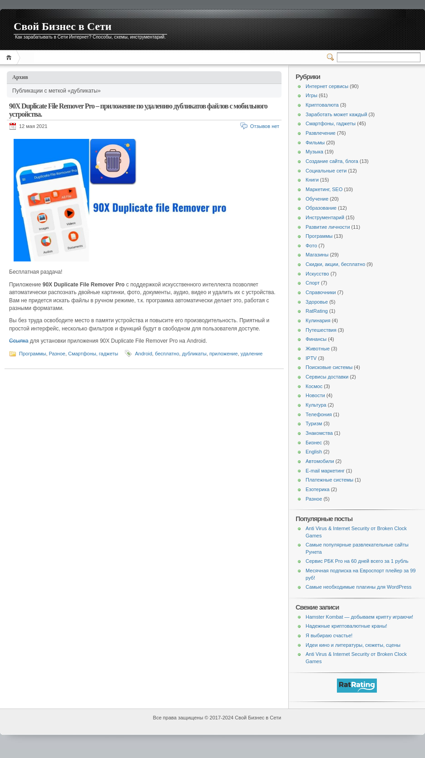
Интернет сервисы (327, 86)
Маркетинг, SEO (324, 189)
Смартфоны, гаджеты (93, 353)
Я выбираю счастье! (329, 635)
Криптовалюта (322, 105)
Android (143, 353)
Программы (32, 353)
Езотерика (318, 489)
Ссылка (18, 341)
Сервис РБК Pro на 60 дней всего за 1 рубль (357, 561)
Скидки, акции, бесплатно (335, 264)
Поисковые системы (329, 367)
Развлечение (321, 133)
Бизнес (314, 442)
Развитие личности (328, 227)
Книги (312, 179)
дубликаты (194, 353)
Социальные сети (326, 170)
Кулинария (318, 320)
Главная (10, 57)
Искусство (317, 273)
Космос (314, 386)
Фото (311, 245)
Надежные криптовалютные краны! (346, 626)
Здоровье (317, 302)
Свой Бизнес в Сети (63, 26)
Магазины (317, 254)
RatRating (317, 311)
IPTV (311, 358)
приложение (223, 353)
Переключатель (332, 57)
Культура (316, 405)
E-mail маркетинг (325, 470)
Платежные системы (329, 479)
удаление (252, 353)
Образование (321, 208)
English (314, 451)
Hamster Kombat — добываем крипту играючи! (359, 617)
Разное (57, 353)
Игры (311, 95)
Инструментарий (325, 217)
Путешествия (321, 330)
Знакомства (319, 433)
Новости (315, 395)
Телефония (319, 414)
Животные (318, 348)
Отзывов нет (264, 126)
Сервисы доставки (327, 376)
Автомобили (320, 461)
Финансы (316, 339)
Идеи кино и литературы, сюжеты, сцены (353, 645)
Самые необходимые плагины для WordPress (358, 587)
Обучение (317, 199)
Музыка (314, 151)
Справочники (321, 292)
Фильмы (315, 142)
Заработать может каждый (336, 114)
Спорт (313, 282)
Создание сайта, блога (332, 161)
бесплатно (167, 353)
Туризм (314, 423)
